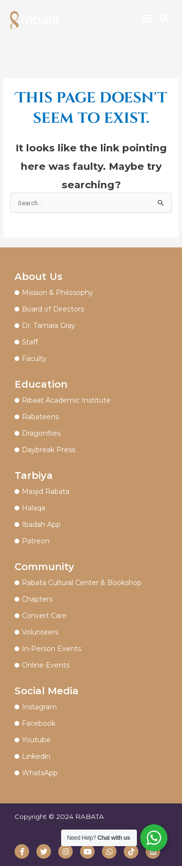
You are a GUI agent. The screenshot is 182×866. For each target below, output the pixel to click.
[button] (147, 18)
